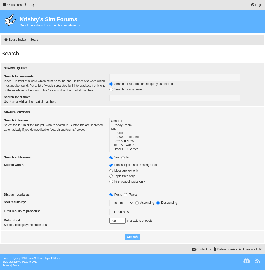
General (185, 121)
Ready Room (185, 125)
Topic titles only (122, 176)
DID (185, 129)
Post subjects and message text (133, 165)
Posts (115, 194)
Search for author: (17, 97)
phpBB (20, 258)
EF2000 (185, 133)
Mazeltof (26, 261)
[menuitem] (28, 5)
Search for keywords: (19, 76)
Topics (130, 194)
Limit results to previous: (22, 211)
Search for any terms (125, 89)
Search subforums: (17, 157)
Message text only (124, 170)
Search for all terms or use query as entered (141, 84)
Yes (114, 157)
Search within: (14, 165)
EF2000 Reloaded (185, 137)
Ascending (144, 203)
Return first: (12, 220)
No (125, 157)
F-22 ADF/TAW (185, 141)
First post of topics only (127, 181)
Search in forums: (17, 120)
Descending (166, 203)
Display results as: (17, 194)
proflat (12, 261)
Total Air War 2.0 (185, 145)
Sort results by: (15, 202)
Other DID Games (185, 149)
